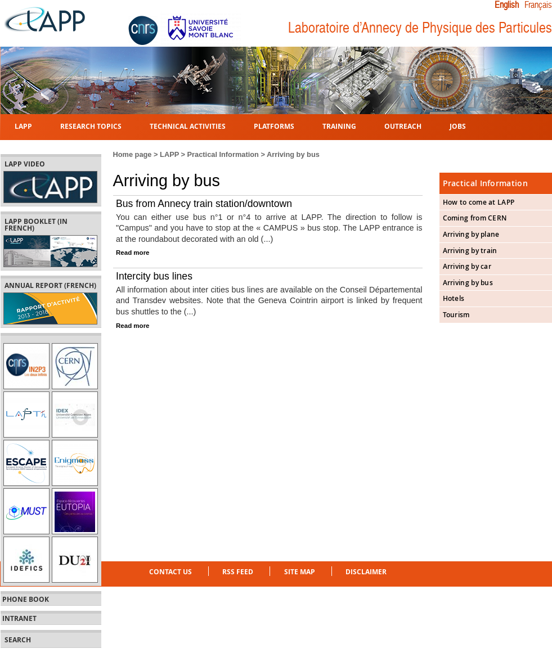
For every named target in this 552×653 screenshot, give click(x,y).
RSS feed (237, 572)
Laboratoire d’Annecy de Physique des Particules (420, 28)
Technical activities (188, 125)
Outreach (402, 125)
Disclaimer (366, 572)
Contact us (170, 572)
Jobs (458, 125)
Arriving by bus (468, 282)
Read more (133, 252)
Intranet (19, 618)
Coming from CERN (475, 218)
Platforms (274, 125)
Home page (132, 154)
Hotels (454, 298)
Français (537, 5)
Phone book (25, 599)
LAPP (23, 125)
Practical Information (223, 154)
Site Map (299, 572)
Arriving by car (467, 266)
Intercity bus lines (154, 276)
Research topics (91, 125)
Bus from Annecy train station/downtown (204, 203)
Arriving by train (470, 250)
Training (339, 125)
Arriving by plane (471, 234)
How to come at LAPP (479, 202)
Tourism (456, 314)
